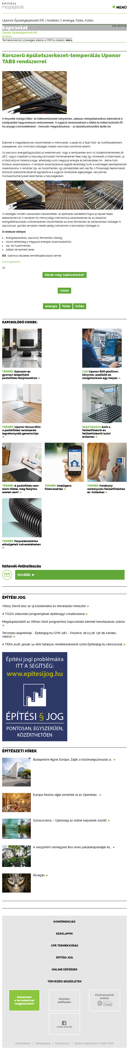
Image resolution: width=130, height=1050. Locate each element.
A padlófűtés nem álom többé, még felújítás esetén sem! (20, 489)
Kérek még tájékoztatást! (64, 275)
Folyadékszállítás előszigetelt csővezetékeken (21, 542)
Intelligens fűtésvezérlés (58, 487)
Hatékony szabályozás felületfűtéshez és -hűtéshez (106, 489)
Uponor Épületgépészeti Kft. (23, 20)
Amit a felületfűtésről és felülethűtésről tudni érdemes (96, 431)
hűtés (89, 20)
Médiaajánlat (43, 1043)
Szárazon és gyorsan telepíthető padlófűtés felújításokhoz (19, 375)
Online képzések (64, 969)
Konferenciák (64, 921)
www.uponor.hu (11, 261)
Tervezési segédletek (65, 981)
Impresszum (62, 1043)
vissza (64, 290)
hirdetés (53, 20)
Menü (121, 7)
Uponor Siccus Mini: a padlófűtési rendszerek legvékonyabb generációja (21, 430)
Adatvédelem (22, 1043)
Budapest (7, 36)
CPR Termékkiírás (64, 945)
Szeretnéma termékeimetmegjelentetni (24, 1000)
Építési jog (64, 957)
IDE (4, 255)
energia (68, 20)
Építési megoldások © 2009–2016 (94, 1043)
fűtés (79, 20)
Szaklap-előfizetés (64, 1000)
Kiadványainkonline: (104, 1000)
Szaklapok (64, 933)
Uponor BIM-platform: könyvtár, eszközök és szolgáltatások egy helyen (100, 375)
